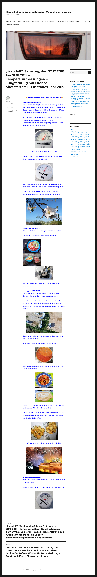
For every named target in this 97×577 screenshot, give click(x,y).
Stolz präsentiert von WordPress (44, 570)
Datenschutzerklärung (13, 24)
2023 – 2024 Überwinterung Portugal (80, 134)
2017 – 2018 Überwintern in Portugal (80, 144)
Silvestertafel (9, 111)
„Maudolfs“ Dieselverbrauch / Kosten (69, 21)
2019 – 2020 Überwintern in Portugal (80, 141)
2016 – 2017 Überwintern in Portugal (80, 146)
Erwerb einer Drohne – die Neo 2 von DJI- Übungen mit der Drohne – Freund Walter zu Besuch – (80, 86)
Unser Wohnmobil (24, 21)
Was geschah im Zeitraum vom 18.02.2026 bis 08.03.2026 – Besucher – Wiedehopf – (80, 98)
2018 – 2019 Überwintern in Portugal (80, 143)
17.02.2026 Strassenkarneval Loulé (80, 101)
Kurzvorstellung (11, 21)
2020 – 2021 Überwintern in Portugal (80, 139)
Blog (13, 107)
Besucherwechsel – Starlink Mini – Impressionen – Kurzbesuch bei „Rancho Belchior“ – (80, 105)
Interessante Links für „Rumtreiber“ (43, 21)
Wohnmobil (74, 131)
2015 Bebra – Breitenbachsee (78, 153)
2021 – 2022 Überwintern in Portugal (80, 138)
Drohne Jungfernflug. (11, 110)
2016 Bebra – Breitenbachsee (78, 151)
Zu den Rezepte (75, 156)
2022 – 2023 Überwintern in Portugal (80, 136)
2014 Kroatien (74, 154)
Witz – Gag (74, 158)
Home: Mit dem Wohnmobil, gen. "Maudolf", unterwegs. (38, 12)
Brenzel (8, 101)
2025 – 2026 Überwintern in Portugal (80, 133)
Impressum (86, 21)
